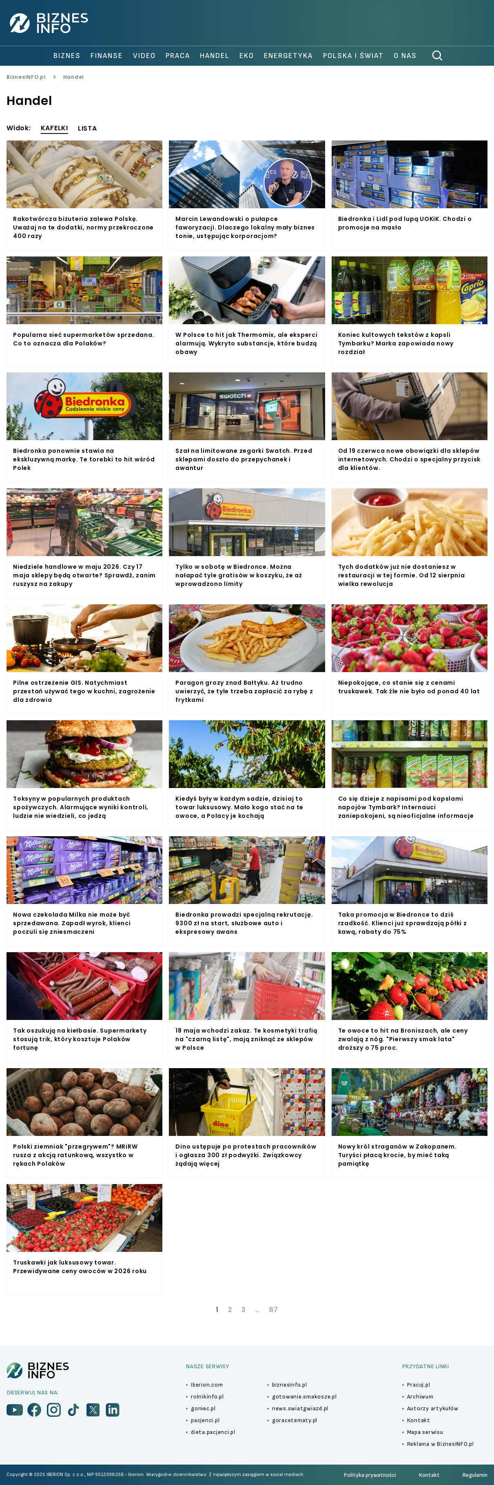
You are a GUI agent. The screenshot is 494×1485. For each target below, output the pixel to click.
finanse (107, 55)
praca (178, 55)
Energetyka (288, 55)
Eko (246, 55)
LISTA (87, 128)
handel (215, 55)
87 (273, 1309)
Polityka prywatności (370, 1475)
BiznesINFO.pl (26, 76)
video (144, 55)
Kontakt (429, 1475)
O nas (405, 55)
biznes (67, 55)
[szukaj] (437, 56)
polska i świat (353, 55)
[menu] (15, 1410)
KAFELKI (54, 128)
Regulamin (475, 1475)
